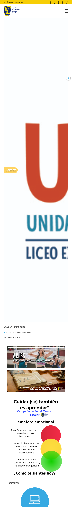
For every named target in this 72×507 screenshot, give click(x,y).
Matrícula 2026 (9, 2)
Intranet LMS (19, 2)
